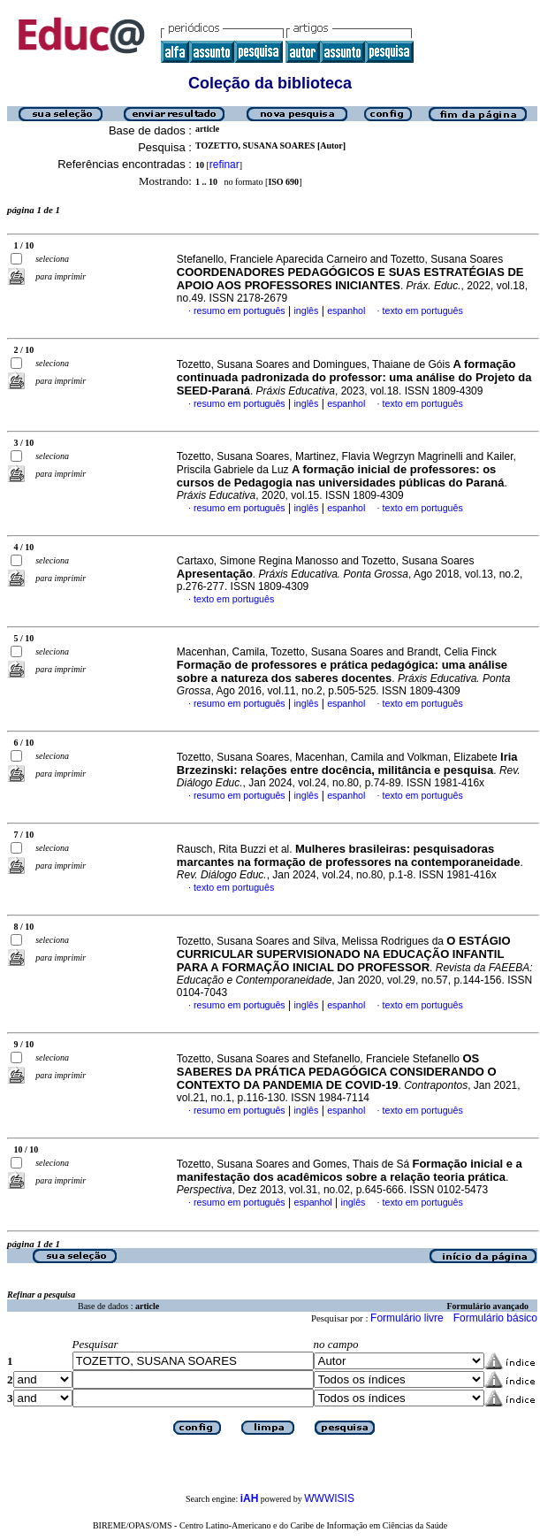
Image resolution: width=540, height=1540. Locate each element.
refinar (224, 164)
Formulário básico (495, 1318)
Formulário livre (407, 1318)
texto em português (423, 310)
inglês (305, 310)
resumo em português (239, 310)
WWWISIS (329, 1498)
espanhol (346, 310)
